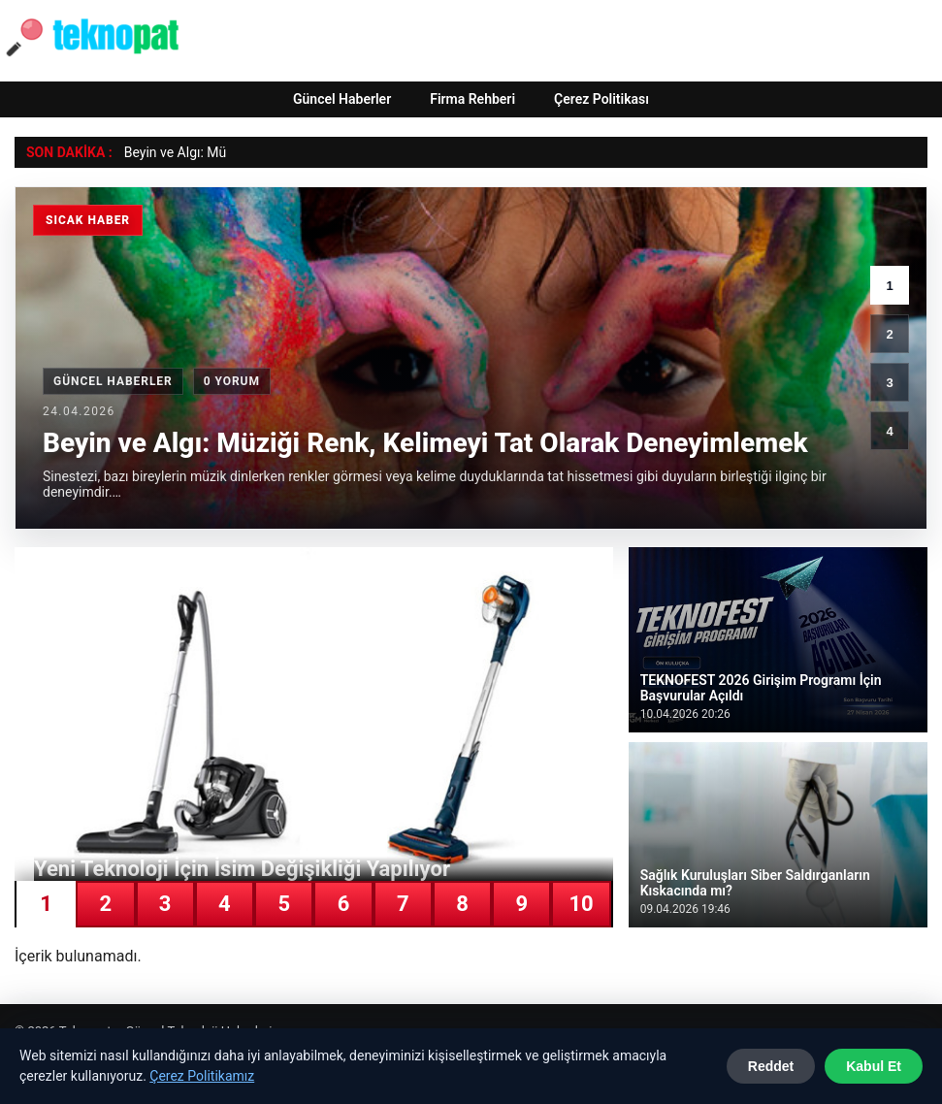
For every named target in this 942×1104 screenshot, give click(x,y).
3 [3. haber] (889, 382)
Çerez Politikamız (201, 1076)
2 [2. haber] (889, 334)
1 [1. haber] (889, 285)
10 (580, 904)
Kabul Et (873, 1066)
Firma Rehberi (472, 99)
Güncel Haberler (342, 99)
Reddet (771, 1066)
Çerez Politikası (601, 99)
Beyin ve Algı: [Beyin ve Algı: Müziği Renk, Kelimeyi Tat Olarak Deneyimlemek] (164, 152)
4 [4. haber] (889, 431)
